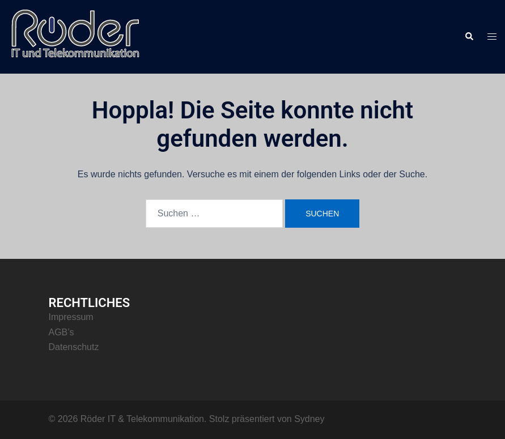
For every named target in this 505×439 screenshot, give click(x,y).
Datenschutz (74, 347)
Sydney (309, 419)
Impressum (71, 317)
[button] (468, 36)
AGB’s (61, 332)
